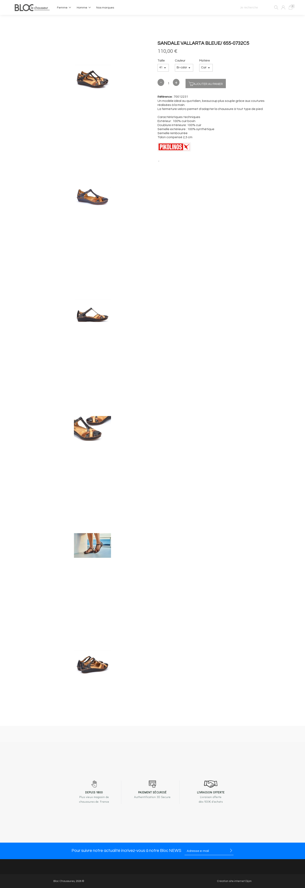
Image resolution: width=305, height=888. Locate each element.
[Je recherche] (257, 7)
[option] (92, 77)
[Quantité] (168, 83)
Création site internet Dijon (234, 881)
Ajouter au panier (206, 83)
